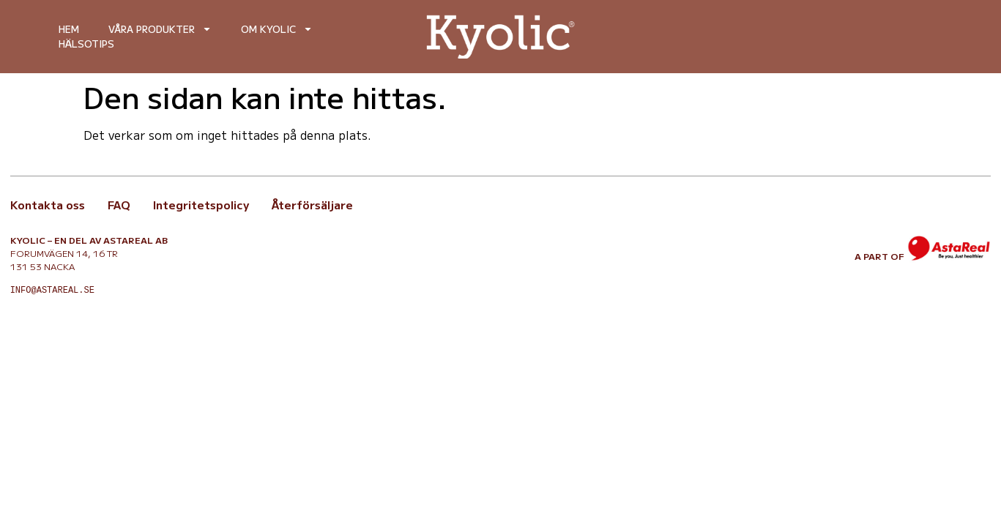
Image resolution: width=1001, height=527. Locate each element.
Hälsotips (86, 44)
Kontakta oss (47, 204)
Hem (69, 29)
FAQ (119, 204)
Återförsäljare (312, 204)
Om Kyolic (277, 29)
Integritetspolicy (201, 204)
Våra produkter (160, 29)
